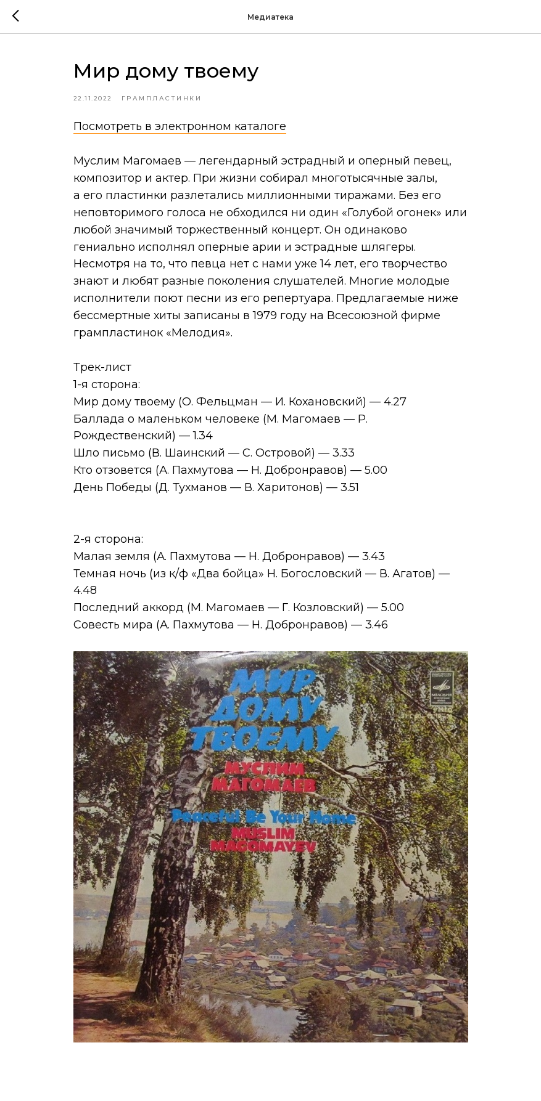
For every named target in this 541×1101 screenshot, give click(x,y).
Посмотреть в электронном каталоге (179, 126)
